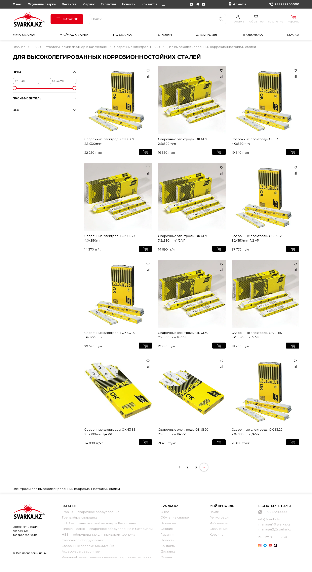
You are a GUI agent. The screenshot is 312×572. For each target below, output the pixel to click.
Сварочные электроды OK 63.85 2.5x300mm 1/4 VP (109, 432)
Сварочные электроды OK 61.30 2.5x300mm (183, 141)
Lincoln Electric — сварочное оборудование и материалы (107, 529)
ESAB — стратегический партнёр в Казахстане (70, 47)
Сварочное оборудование (83, 540)
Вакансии (69, 4)
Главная (19, 47)
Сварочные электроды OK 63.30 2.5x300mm (109, 141)
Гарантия (108, 4)
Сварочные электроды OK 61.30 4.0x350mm (109, 238)
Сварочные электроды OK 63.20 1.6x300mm (109, 335)
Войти (214, 512)
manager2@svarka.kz (274, 529)
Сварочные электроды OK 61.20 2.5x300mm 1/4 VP (183, 432)
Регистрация (220, 517)
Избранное (219, 523)
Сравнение (219, 529)
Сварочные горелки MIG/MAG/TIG (88, 546)
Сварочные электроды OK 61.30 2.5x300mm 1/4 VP (183, 335)
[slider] (15, 88)
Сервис (89, 4)
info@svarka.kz (269, 519)
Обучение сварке (42, 4)
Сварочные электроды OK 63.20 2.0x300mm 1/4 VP (257, 432)
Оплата (166, 557)
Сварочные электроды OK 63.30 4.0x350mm (257, 141)
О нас (17, 4)
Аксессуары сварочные (81, 551)
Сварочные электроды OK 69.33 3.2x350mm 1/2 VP (257, 238)
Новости (129, 4)
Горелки (164, 35)
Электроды (206, 35)
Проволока (252, 35)
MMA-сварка (24, 35)
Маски (293, 35)
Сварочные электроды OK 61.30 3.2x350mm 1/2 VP (183, 238)
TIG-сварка (122, 35)
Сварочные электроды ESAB (137, 47)
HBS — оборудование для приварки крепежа (98, 534)
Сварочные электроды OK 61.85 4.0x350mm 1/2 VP (257, 335)
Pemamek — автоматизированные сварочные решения (106, 557)
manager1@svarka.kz (274, 524)
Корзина (216, 534)
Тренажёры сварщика (80, 517)
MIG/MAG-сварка (73, 35)
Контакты (149, 4)
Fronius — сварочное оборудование (90, 512)
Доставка (168, 551)
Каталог (67, 19)
